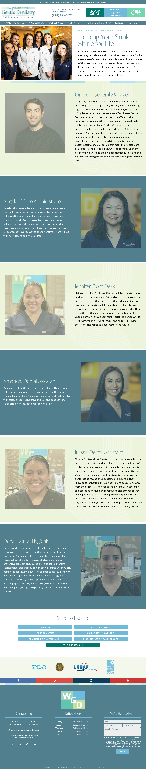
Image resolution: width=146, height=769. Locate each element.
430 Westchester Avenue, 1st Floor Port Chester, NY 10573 (66, 10)
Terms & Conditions (97, 761)
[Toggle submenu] (25, 23)
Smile (136, 12)
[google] (20, 737)
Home (8, 23)
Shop (109, 23)
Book (95, 12)
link (133, 739)
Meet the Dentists (73, 627)
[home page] (18, 12)
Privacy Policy (83, 761)
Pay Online (115, 12)
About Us (20, 23)
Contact (134, 23)
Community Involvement (28, 633)
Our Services (57, 23)
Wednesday (60, 721)
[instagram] (27, 737)
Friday (57, 728)
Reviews (120, 23)
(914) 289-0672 (62, 15)
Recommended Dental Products (117, 633)
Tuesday (58, 718)
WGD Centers (38, 23)
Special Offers (96, 23)
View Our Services (73, 639)
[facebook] (12, 737)
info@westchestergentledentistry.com (24, 723)
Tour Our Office (117, 627)
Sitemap (72, 761)
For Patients (77, 23)
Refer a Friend (115, 15)
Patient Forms (115, 9)
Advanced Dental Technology (73, 633)
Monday (58, 715)
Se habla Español (99, 2)
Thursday (59, 725)
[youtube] (34, 737)
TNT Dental (85, 763)
